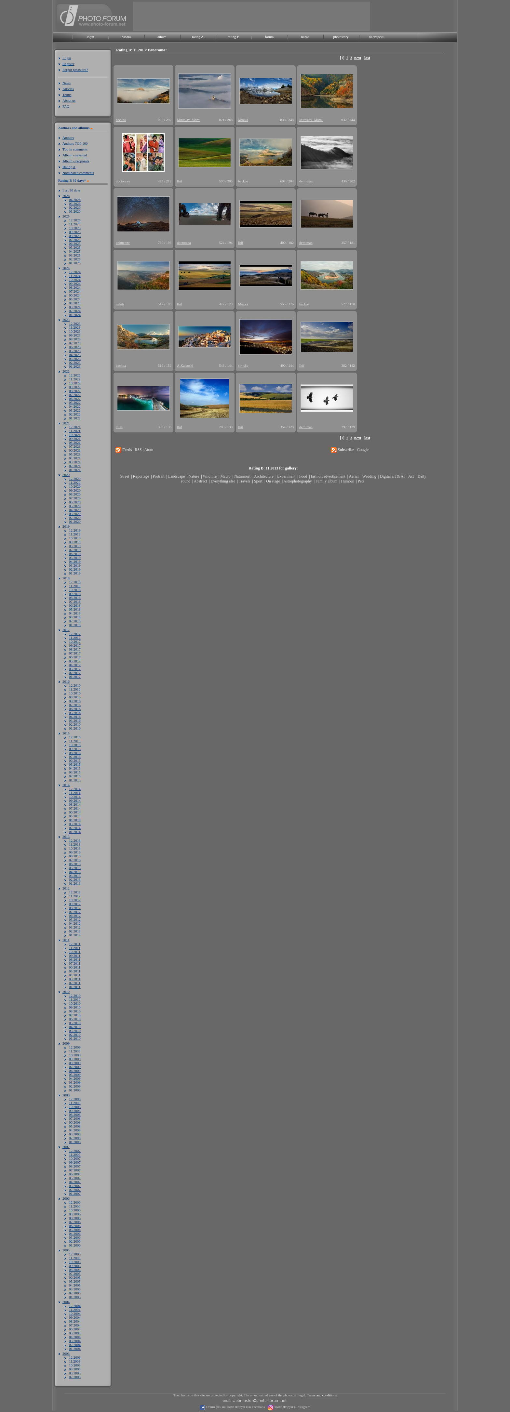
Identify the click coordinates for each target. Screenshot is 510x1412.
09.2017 (75, 645)
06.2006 (75, 1226)
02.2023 (75, 362)
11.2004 (74, 1310)
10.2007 (75, 1158)
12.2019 (75, 530)
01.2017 (75, 677)
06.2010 (75, 1019)
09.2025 (75, 232)
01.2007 (75, 1193)
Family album (326, 481)
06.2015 (75, 760)
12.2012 (75, 892)
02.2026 (75, 207)
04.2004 (75, 1337)
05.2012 (75, 919)
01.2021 (75, 470)
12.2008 (75, 1099)
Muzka (243, 120)
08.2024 (75, 287)
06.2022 (75, 399)
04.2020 (75, 510)
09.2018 (75, 594)
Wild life (210, 476)
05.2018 (75, 609)
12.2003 (75, 1357)
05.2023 (75, 351)
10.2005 (75, 1262)
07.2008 (75, 1118)
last (367, 58)
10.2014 (75, 796)
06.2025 (75, 243)
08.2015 (75, 753)
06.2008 (75, 1122)
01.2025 (75, 263)
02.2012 (75, 931)
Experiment (286, 476)
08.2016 (75, 701)
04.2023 (75, 355)
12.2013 (75, 840)
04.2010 (75, 1027)
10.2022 (75, 383)
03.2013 (75, 876)
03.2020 (75, 514)
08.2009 (75, 1063)
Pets (361, 481)
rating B (233, 37)
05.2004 (75, 1333)
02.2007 (75, 1190)
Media (126, 37)
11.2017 (74, 638)
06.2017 (75, 657)
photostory (340, 37)
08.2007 (75, 1166)
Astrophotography (297, 481)
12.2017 (75, 634)
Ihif (179, 181)
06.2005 (75, 1277)
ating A (68, 167)
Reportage (141, 476)
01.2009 (75, 1090)
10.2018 (75, 590)
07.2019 (75, 550)
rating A (198, 37)
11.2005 (74, 1258)
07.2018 (75, 601)
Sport (258, 481)
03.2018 (75, 617)
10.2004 (75, 1313)
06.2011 (74, 967)
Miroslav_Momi (188, 120)
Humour (347, 481)
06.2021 (75, 450)
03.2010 (75, 1031)
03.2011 (74, 979)
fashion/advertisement (328, 476)
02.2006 (75, 1241)
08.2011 (74, 959)
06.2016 (75, 709)
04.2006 (75, 1233)
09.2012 (75, 904)
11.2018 (74, 586)
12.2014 (75, 789)
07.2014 (75, 808)
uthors (68, 137)
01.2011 (74, 987)
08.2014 (75, 804)
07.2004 (75, 1325)
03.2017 (75, 669)
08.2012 (75, 908)
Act (411, 476)
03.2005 (75, 1289)
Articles (68, 89)
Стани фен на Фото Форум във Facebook (235, 1407)
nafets (120, 304)
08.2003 (75, 1373)
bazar (305, 37)
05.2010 (75, 1023)
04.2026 (75, 200)
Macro (225, 476)
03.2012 (75, 927)
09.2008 (75, 1111)
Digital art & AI (392, 476)
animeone (123, 242)
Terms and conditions (322, 1395)
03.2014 (75, 824)
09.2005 (75, 1266)
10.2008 (75, 1107)
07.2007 (75, 1170)
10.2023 (75, 331)
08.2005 (75, 1270)
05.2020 (75, 506)
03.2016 (75, 720)
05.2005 (75, 1281)
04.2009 (75, 1078)
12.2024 (75, 272)
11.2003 (74, 1361)
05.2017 (75, 661)
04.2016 (75, 717)
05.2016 (75, 713)
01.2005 (75, 1297)
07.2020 (75, 498)
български (376, 37)
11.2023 (74, 327)
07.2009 (75, 1067)
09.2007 (75, 1162)
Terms (66, 95)
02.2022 (75, 414)
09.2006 (75, 1214)
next (357, 58)
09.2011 (74, 955)
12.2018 (75, 582)
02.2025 (75, 259)
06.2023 (75, 347)
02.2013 (75, 879)
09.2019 (75, 542)
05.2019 (75, 558)
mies (119, 427)
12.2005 (75, 1254)
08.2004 (75, 1321)
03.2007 (75, 1186)
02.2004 (75, 1345)
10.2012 (75, 900)
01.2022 (75, 418)
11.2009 (74, 1051)
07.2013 (75, 860)
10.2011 (74, 952)
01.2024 (75, 315)
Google (363, 449)
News (66, 83)
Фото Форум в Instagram (292, 1407)
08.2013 (75, 856)
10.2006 (75, 1210)
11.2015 (74, 741)
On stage (273, 481)
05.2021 (75, 454)
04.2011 (74, 975)
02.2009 (75, 1086)
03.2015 (75, 772)
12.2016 (75, 685)
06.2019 (75, 554)
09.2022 (75, 387)
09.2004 (75, 1317)
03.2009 (75, 1082)
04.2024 (75, 303)
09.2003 (75, 1369)
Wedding (369, 476)
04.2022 (75, 406)
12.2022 (75, 375)
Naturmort (242, 476)
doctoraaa (123, 181)
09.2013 (75, 852)
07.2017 (75, 653)
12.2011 (74, 944)
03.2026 (75, 203)
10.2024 (75, 280)
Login (66, 58)
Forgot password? (75, 70)
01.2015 (75, 780)
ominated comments (78, 173)
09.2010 (75, 1007)
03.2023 (75, 359)
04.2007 (75, 1182)
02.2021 (75, 466)
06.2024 (75, 295)
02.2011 (74, 983)
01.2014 (75, 832)
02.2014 (75, 828)
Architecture (264, 476)
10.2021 (75, 435)
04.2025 (75, 251)
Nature (194, 476)
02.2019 (75, 569)
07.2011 (74, 963)
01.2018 (75, 625)
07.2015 (75, 757)
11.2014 (74, 793)
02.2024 (75, 311)
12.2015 (75, 737)
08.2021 (75, 442)
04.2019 (75, 561)
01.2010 (75, 1038)
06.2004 (75, 1329)
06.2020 (75, 502)
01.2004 (75, 1349)
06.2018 (75, 605)
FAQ (65, 106)
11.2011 (74, 948)
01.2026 (75, 211)
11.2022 (74, 379)
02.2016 (75, 724)
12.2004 (75, 1306)
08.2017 (75, 649)
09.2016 (75, 697)
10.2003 (75, 1365)
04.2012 (75, 923)
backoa (121, 120)
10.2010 (75, 1003)
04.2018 (75, 613)
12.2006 (75, 1202)
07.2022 (75, 395)
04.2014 (75, 820)
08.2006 (75, 1218)
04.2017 (75, 665)
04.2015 (75, 768)
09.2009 (75, 1059)
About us (68, 100)
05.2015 (75, 764)
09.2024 (75, 283)
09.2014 (75, 800)
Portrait (159, 476)
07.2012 (75, 912)
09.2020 (75, 490)
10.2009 (75, 1055)
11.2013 (74, 844)
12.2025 (75, 220)
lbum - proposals (75, 161)
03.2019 (75, 565)
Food (303, 476)
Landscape (176, 476)
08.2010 (75, 1011)
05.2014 (75, 816)
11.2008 (74, 1103)
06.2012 (75, 915)
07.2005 (75, 1273)
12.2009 (75, 1047)
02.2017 (75, 673)
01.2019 (75, 573)
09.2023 (75, 335)
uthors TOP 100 (74, 143)
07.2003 (75, 1377)
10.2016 (75, 693)
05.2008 (75, 1126)
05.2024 (75, 299)
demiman (306, 181)
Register (68, 64)
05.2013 (75, 868)
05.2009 (75, 1074)
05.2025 (75, 247)
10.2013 (75, 848)
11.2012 (74, 896)
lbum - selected (74, 155)
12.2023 (75, 323)
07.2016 (75, 705)
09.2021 (75, 439)
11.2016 (74, 689)
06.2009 (75, 1071)
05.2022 (75, 402)
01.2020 (75, 521)
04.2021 (75, 458)
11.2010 (74, 999)
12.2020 (75, 479)
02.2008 (75, 1138)
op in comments (75, 149)
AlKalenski (185, 365)
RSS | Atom (144, 449)
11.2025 (74, 224)
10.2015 (75, 745)
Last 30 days (71, 190)
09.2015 (75, 749)
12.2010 (75, 995)
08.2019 (75, 546)
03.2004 (75, 1341)
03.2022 (75, 410)
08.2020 (75, 494)
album (162, 37)
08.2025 (75, 236)
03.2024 (75, 307)
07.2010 (75, 1015)
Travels (244, 481)
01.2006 (75, 1245)
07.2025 (75, 240)
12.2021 (75, 427)
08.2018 (75, 598)
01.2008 (75, 1142)
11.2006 (74, 1206)
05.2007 (75, 1178)
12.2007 (75, 1151)
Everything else (223, 481)
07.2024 (75, 291)
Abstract (200, 481)
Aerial (353, 476)
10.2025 (75, 228)
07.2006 (75, 1222)
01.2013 (75, 883)
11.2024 (74, 276)
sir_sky (243, 365)
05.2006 (75, 1230)
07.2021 (75, 446)
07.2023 (75, 343)
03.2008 (75, 1134)
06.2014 (75, 812)
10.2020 (75, 486)
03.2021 (75, 462)
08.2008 (75, 1114)
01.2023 (75, 366)
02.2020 (75, 518)
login (90, 37)
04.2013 (75, 872)
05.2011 (74, 971)
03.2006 (75, 1237)
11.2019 (74, 534)
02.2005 (75, 1293)
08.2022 (75, 391)
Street (124, 476)
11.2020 (74, 482)
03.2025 (75, 255)
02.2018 (75, 621)
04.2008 (75, 1130)
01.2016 (75, 728)
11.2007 (74, 1154)
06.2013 (75, 864)
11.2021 (74, 431)
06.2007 (75, 1174)
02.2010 (75, 1034)
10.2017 (75, 641)
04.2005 (75, 1285)
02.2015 (75, 776)
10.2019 (75, 538)
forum (269, 37)
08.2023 (75, 339)
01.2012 (75, 935)
